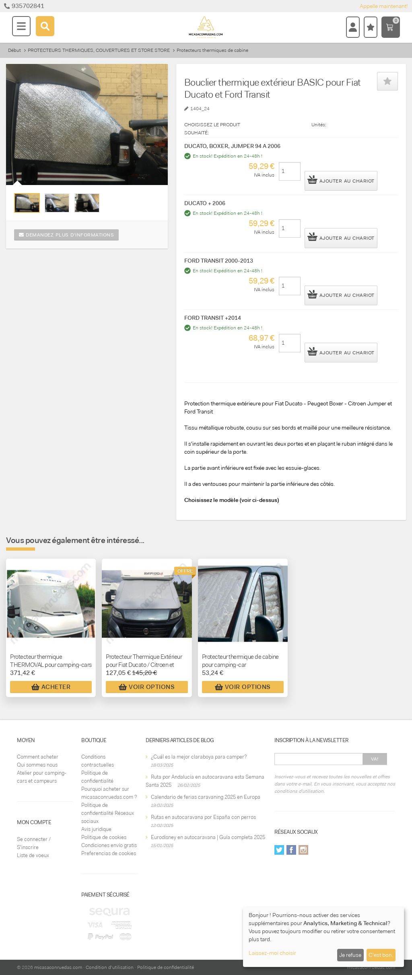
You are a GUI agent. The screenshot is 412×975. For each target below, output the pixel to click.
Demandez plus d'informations (66, 235)
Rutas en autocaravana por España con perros (203, 817)
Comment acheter (37, 756)
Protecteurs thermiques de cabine (212, 50)
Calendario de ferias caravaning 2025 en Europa (205, 797)
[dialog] (323, 937)
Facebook (291, 850)
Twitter (279, 850)
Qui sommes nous (37, 764)
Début (14, 50)
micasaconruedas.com (58, 967)
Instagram (303, 850)
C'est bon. (381, 955)
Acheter (51, 687)
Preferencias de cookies (108, 853)
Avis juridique (96, 829)
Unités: (318, 124)
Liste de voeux (33, 855)
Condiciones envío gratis (109, 845)
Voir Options (147, 687)
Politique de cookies (103, 837)
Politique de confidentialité (165, 967)
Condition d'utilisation (110, 967)
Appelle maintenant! (384, 6)
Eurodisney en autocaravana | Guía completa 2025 (208, 837)
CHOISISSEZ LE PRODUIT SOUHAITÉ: (212, 128)
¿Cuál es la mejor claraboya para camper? (199, 756)
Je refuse (350, 955)
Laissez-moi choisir (272, 952)
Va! (375, 759)
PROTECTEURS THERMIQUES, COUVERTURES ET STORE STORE (99, 50)
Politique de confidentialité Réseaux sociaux (107, 813)
